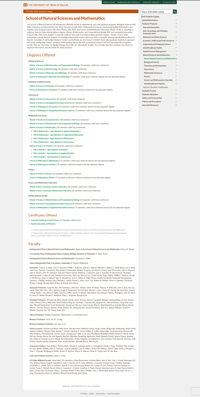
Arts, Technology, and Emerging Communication (155, 32)
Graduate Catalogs (152, 2)
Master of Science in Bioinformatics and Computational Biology (55, 65)
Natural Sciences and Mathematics (156, 55)
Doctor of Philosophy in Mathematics (44, 160)
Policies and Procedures (151, 101)
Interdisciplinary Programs (154, 83)
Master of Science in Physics (41, 173)
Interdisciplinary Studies (152, 47)
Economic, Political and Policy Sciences (158, 40)
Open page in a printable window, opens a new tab (133, 11)
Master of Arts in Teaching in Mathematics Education (50, 190)
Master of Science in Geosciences (43, 99)
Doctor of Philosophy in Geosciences (44, 106)
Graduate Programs (149, 23)
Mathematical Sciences (153, 73)
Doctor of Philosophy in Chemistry (43, 89)
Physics (147, 76)
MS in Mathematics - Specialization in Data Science (54, 142)
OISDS (91, 394)
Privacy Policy (100, 394)
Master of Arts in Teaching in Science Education (48, 186)
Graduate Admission (150, 94)
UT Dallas (84, 394)
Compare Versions (136, 11)
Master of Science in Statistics (41, 145)
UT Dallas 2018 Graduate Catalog (82, 11)
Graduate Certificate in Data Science (45, 220)
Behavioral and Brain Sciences (155, 37)
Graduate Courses (149, 90)
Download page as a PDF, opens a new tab (127, 11)
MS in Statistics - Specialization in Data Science (52, 156)
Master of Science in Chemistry (42, 86)
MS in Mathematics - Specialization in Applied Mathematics (57, 131)
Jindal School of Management (154, 51)
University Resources (150, 105)
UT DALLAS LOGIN (169, 2)
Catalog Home (109, 2)
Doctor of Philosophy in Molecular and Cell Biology (49, 76)
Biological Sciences (151, 62)
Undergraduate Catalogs (128, 2)
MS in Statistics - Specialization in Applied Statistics (54, 153)
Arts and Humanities (151, 27)
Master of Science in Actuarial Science (45, 119)
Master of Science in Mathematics (43, 127)
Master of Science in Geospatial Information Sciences (51, 102)
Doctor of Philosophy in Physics (42, 177)
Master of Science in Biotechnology (43, 69)
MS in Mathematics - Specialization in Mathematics (54, 138)
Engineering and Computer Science (157, 44)
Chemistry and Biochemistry (155, 65)
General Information (150, 20)
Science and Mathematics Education (158, 80)
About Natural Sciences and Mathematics (160, 58)
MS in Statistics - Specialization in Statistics (51, 149)
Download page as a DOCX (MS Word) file (130, 11)
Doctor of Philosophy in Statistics (43, 164)
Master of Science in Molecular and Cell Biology (48, 73)
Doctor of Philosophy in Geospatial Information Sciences (52, 110)
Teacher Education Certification (43, 223)
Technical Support (113, 394)
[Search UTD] (175, 12)
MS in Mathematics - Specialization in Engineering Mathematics (59, 134)
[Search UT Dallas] (159, 12)
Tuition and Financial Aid (152, 98)
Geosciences (149, 69)
